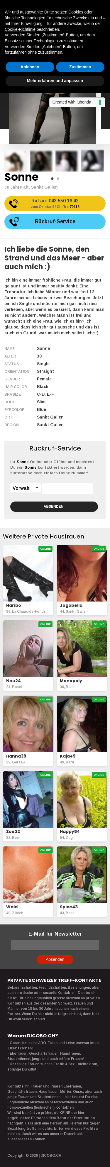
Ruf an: (55, 204)
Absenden (55, 959)
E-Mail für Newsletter (55, 934)
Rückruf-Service (55, 221)
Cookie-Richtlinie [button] (20, 29)
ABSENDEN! (54, 506)
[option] (16, 161)
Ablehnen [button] (30, 67)
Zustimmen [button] (80, 67)
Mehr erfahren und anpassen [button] (55, 80)
